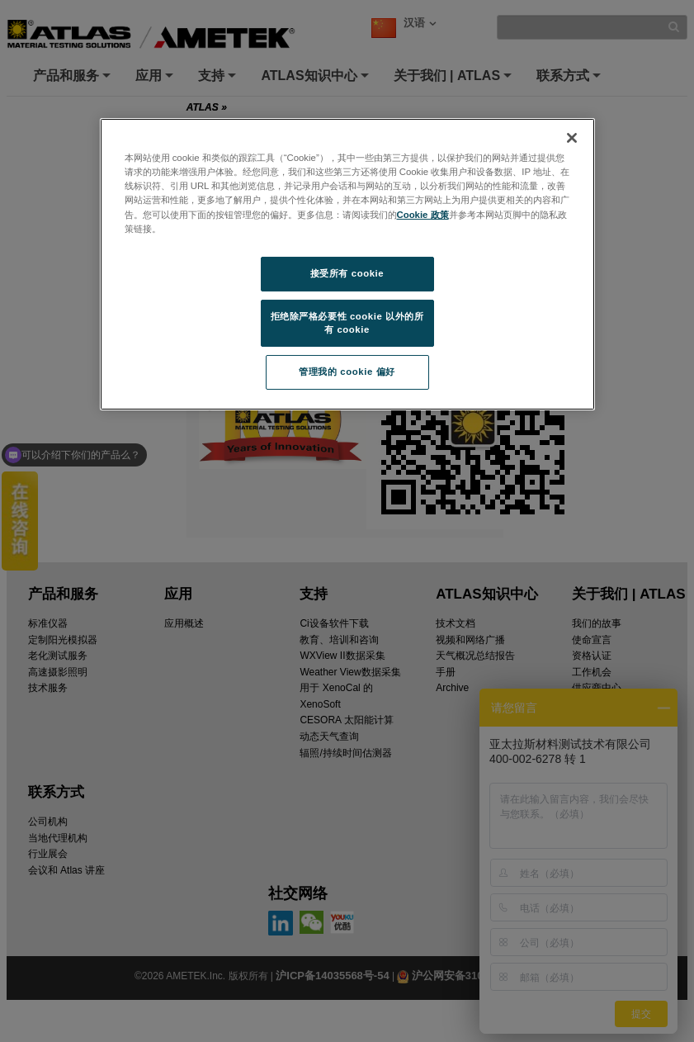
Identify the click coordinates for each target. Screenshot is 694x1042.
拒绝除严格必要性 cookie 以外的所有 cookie (347, 322)
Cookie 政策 (423, 215)
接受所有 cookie (347, 273)
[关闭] (572, 138)
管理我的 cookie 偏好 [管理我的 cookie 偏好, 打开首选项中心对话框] (346, 372)
